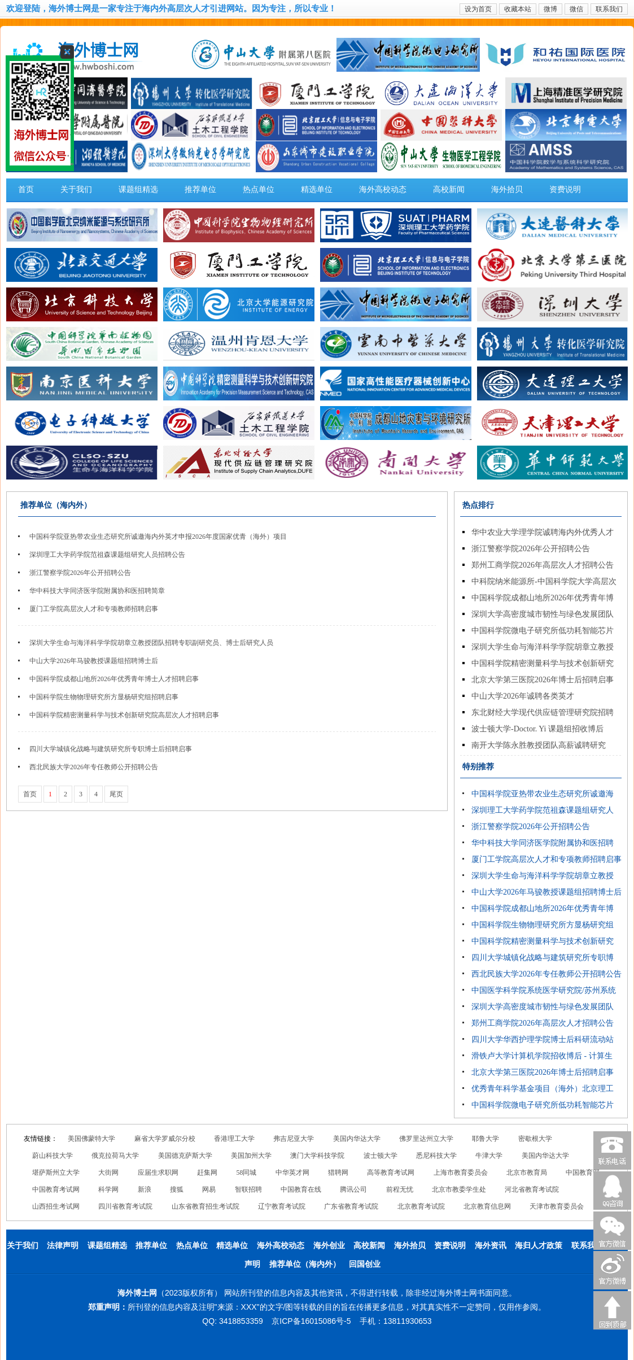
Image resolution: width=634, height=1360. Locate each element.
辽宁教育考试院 (281, 1206)
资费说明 (565, 189)
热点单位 (258, 189)
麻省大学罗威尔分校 (164, 1139)
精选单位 (317, 189)
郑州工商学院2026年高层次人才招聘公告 (542, 565)
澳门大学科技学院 (317, 1156)
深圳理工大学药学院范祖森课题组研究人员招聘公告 (107, 555)
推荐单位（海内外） (304, 1264)
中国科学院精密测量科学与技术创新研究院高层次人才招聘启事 (124, 715)
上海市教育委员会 (461, 1172)
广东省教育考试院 (351, 1206)
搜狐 (176, 1189)
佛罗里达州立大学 (426, 1139)
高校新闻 (449, 189)
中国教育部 (583, 1172)
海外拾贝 (507, 189)
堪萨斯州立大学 (56, 1172)
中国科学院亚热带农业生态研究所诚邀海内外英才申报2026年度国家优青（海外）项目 (158, 536)
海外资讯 (490, 1245)
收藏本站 (517, 9)
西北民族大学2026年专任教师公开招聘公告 (93, 767)
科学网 (108, 1189)
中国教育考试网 (56, 1189)
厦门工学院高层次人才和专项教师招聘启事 (93, 609)
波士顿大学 (380, 1156)
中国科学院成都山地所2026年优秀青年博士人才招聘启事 (114, 679)
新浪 (144, 1189)
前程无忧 (399, 1189)
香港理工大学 (234, 1139)
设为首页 (478, 9)
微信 (576, 9)
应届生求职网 (158, 1172)
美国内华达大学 (357, 1139)
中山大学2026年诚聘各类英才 (522, 696)
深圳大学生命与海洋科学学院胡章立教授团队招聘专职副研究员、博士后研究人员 (151, 643)
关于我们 (76, 189)
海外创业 (329, 1245)
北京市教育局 (526, 1172)
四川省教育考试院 (125, 1206)
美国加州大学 (251, 1156)
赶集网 (207, 1172)
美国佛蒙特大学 (91, 1139)
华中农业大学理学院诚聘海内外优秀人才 (542, 532)
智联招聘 (248, 1189)
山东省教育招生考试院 (205, 1206)
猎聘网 (338, 1172)
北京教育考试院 (421, 1206)
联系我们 (609, 9)
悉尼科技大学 (436, 1156)
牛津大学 (488, 1156)
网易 (209, 1189)
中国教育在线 (301, 1189)
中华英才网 (292, 1172)
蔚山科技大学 (52, 1156)
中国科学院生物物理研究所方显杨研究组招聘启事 (103, 697)
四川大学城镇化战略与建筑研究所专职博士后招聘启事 (110, 749)
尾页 (116, 794)
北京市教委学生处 (459, 1189)
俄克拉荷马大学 (115, 1156)
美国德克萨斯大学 (185, 1156)
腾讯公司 (353, 1189)
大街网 (108, 1172)
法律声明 (62, 1245)
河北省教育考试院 (532, 1189)
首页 (26, 189)
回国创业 (365, 1264)
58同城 (246, 1172)
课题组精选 (138, 189)
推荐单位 (200, 189)
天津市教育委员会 (557, 1206)
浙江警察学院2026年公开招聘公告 (80, 573)
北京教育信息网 (487, 1206)
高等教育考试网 (390, 1172)
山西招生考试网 (56, 1206)
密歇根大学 (535, 1139)
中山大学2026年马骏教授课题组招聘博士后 (93, 661)
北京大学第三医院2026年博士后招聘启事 (542, 679)
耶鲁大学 (485, 1139)
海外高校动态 (382, 189)
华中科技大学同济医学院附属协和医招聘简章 (97, 591)
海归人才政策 (538, 1245)
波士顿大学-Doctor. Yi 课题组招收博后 (537, 729)
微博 (550, 9)
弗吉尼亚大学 (293, 1139)
